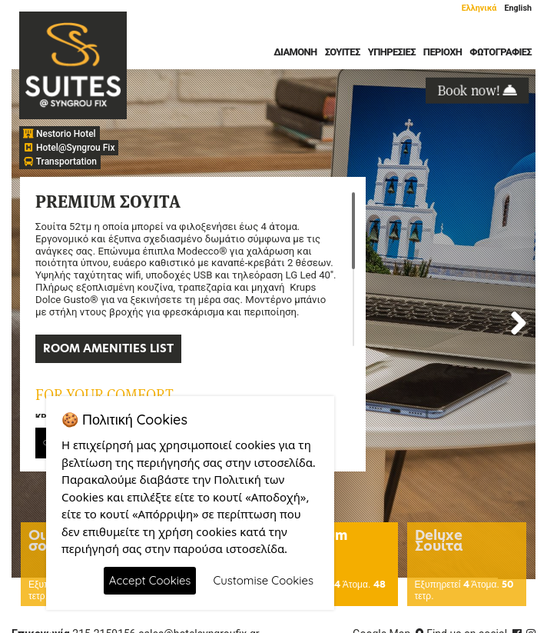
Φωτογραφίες (500, 52)
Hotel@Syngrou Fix (68, 147)
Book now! (477, 89)
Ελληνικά (479, 8)
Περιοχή (442, 52)
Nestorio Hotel (59, 133)
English (518, 8)
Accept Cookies (150, 580)
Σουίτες (342, 52)
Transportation (60, 161)
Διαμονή (295, 52)
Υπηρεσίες (392, 52)
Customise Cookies (263, 580)
